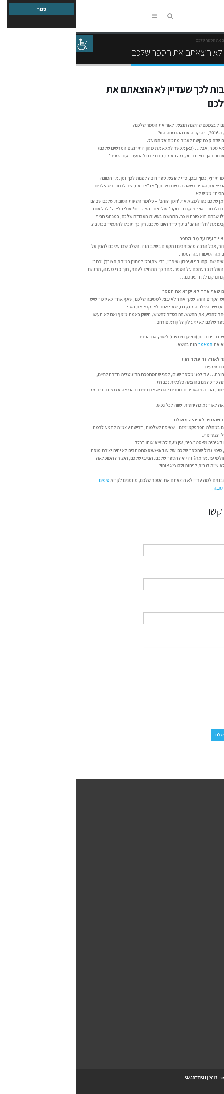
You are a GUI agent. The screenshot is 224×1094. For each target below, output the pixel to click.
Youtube (201, 1049)
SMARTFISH (119, 1078)
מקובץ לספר (208, 1007)
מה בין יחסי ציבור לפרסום (197, 929)
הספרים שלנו (208, 844)
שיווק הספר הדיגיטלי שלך (198, 955)
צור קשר (201, 781)
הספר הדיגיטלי (194, 976)
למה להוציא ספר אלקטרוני (197, 998)
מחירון (213, 852)
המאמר (128, 344)
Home (211, 40)
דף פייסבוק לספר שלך (200, 921)
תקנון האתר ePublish (200, 877)
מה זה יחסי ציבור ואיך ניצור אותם (191, 938)
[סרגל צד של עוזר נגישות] (8, 43)
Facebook (213, 1049)
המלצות (212, 861)
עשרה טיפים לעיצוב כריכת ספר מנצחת (186, 1015)
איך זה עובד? (208, 827)
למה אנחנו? (209, 835)
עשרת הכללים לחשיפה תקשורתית (190, 946)
